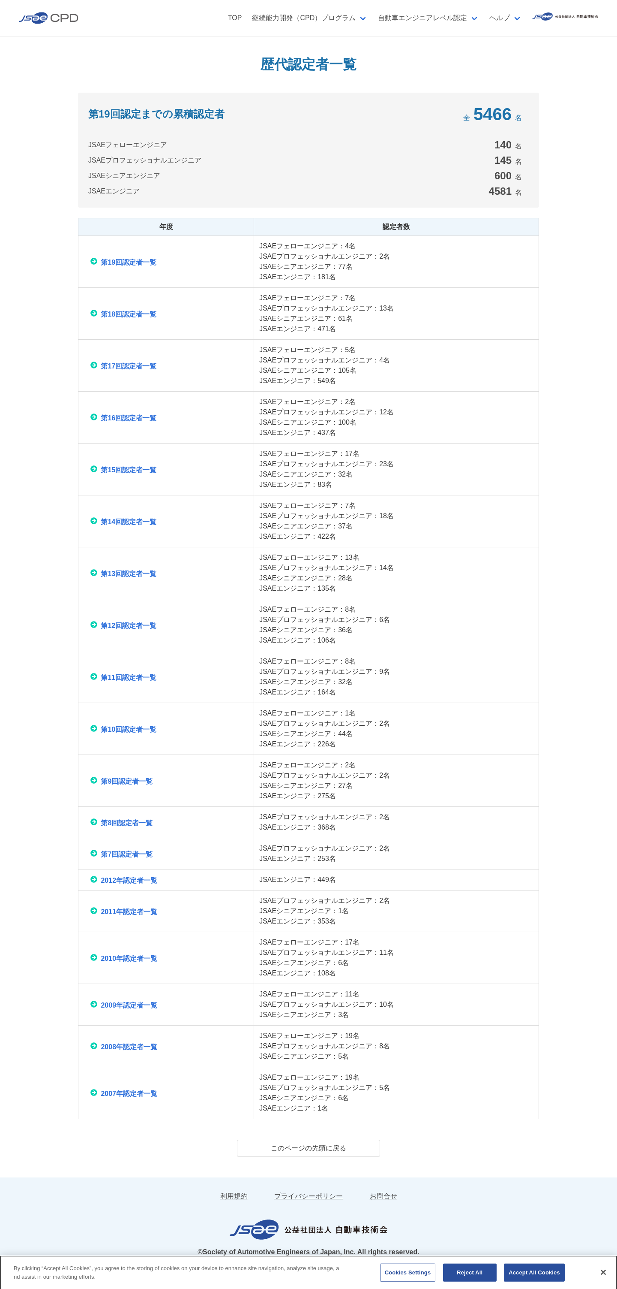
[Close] (603, 1277)
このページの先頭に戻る (308, 1148)
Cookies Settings (408, 1277)
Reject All (469, 1277)
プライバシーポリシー (308, 1196)
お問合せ (383, 1196)
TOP (235, 17)
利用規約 (234, 1196)
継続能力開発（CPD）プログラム (304, 17)
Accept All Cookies (534, 1277)
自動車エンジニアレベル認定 (422, 17)
